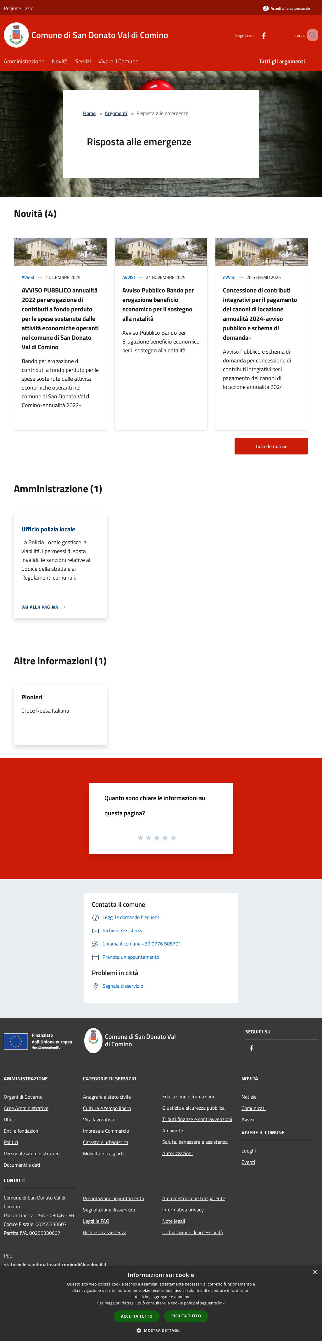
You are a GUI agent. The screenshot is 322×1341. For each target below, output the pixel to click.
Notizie (249, 1097)
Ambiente (172, 1130)
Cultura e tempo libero (107, 1108)
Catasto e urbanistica (105, 1142)
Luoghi (249, 1150)
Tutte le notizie (271, 446)
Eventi (248, 1162)
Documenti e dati (22, 1165)
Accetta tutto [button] (137, 1316)
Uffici (9, 1119)
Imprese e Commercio (106, 1131)
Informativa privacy (183, 1209)
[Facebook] (254, 35)
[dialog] (161, 1303)
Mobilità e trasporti (103, 1153)
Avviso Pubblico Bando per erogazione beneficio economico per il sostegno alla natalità (158, 304)
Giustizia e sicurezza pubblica (193, 1108)
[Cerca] (310, 35)
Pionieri (31, 697)
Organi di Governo (23, 1097)
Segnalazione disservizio (109, 1209)
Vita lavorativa (98, 1119)
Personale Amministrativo (31, 1153)
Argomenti (116, 113)
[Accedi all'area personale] (286, 8)
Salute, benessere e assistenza (195, 1142)
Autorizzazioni (177, 1153)
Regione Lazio (18, 8)
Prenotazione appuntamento (113, 1198)
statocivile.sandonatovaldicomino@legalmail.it (55, 1264)
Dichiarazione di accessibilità (192, 1232)
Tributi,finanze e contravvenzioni (197, 1119)
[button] (161, 1330)
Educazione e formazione (188, 1096)
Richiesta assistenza (104, 1232)
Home (89, 113)
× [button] (315, 1272)
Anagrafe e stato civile (107, 1097)
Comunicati (254, 1108)
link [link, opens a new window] (221, 1303)
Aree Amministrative (26, 1108)
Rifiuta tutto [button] (186, 1316)
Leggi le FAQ (96, 1221)
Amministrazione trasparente (193, 1198)
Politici (11, 1142)
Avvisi (28, 277)
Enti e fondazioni (22, 1131)
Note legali (173, 1221)
